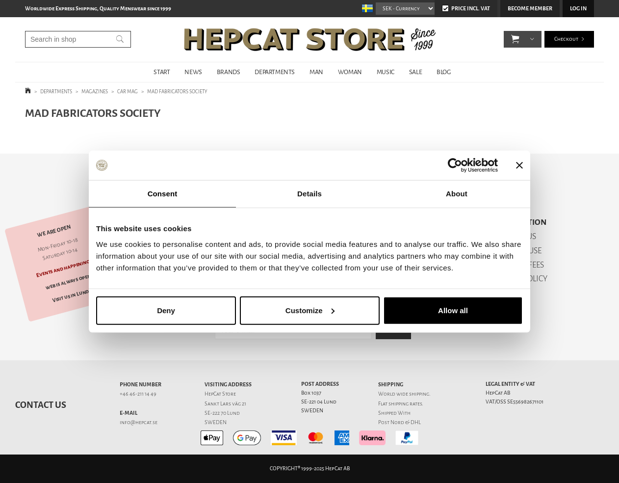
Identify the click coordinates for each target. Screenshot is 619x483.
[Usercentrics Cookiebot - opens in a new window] (455, 165)
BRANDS (228, 72)
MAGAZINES (94, 91)
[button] (515, 39)
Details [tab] (309, 193)
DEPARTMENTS (275, 72)
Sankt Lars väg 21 (225, 403)
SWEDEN (216, 422)
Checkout (566, 39)
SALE (415, 72)
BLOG (443, 72)
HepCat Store (220, 394)
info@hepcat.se (138, 422)
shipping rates (405, 403)
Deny (166, 310)
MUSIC (385, 72)
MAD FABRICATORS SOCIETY (177, 91)
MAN (316, 72)
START (162, 72)
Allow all (453, 310)
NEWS (193, 72)
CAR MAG (127, 91)
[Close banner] (519, 165)
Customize (310, 310)
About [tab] (456, 193)
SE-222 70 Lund (222, 413)
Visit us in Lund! (71, 295)
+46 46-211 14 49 (138, 394)
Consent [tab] (163, 193)
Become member (530, 8)
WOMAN (350, 72)
